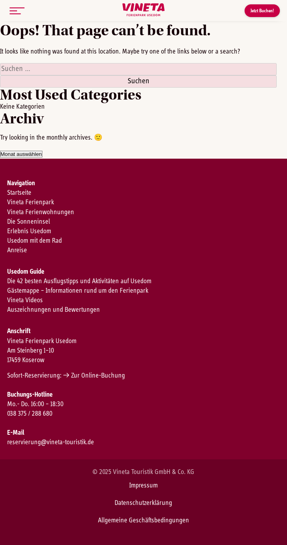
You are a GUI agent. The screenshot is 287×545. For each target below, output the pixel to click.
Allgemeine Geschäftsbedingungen (143, 520)
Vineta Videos (25, 300)
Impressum (143, 485)
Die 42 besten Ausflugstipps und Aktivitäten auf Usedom (79, 281)
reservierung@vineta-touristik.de (50, 442)
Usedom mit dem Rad (34, 240)
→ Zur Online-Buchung (94, 375)
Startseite (19, 192)
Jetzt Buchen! (262, 10)
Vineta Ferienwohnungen (40, 212)
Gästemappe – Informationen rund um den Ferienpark (77, 290)
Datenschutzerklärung (143, 503)
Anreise (17, 250)
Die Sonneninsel (28, 221)
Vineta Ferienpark (30, 202)
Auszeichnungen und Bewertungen (53, 309)
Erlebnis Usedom (29, 231)
